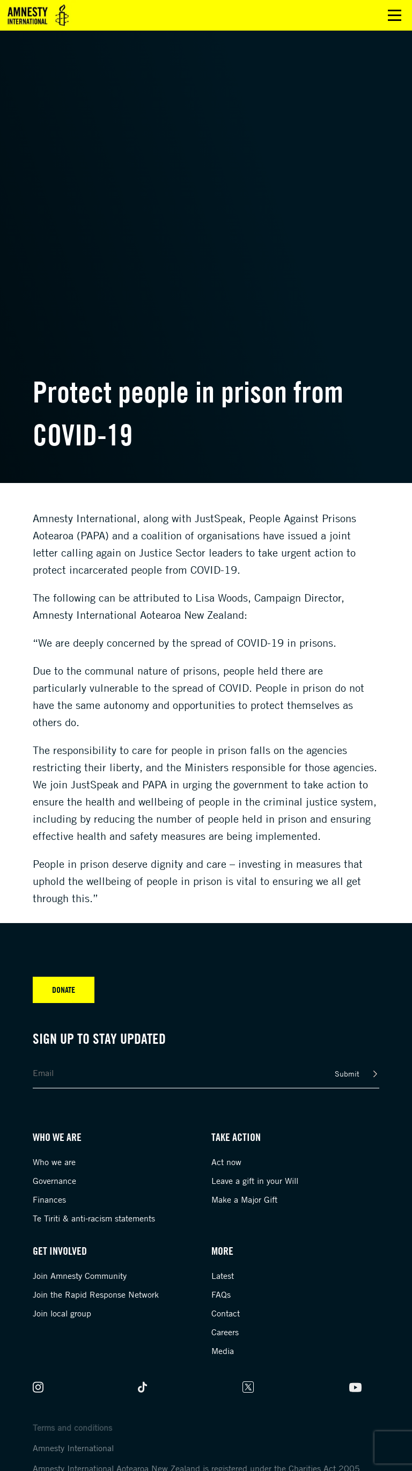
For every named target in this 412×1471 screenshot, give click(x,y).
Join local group (62, 1313)
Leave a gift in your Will (254, 1180)
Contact (225, 1313)
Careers (225, 1332)
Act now (226, 1162)
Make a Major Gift (244, 1199)
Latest (222, 1275)
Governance (54, 1180)
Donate (63, 989)
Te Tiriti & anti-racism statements (94, 1218)
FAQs (221, 1294)
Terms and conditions (72, 1427)
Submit (347, 1073)
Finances (49, 1199)
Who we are (54, 1162)
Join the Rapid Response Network (96, 1294)
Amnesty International (73, 1448)
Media (222, 1350)
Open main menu (394, 15)
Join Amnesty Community (80, 1275)
